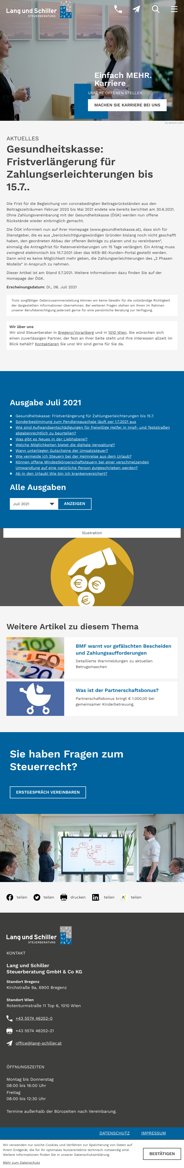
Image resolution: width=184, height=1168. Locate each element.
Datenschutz (114, 1133)
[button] (113, 9)
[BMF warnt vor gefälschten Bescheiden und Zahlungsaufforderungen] (92, 657)
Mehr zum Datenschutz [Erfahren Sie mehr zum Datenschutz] (21, 1163)
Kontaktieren (47, 344)
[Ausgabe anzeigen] (75, 504)
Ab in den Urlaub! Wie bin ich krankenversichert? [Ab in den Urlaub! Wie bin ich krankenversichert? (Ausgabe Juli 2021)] (61, 473)
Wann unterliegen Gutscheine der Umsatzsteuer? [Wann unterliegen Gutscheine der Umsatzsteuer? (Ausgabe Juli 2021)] (62, 450)
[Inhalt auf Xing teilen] (134, 897)
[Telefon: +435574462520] (34, 1018)
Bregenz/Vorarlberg (76, 332)
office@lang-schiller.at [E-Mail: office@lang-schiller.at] (39, 1043)
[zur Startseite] (39, 9)
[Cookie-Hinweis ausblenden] (162, 1154)
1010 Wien (117, 332)
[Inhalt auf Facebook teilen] (19, 897)
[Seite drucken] (76, 897)
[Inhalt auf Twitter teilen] (47, 897)
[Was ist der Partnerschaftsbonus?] (92, 698)
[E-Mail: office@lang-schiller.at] (131, 9)
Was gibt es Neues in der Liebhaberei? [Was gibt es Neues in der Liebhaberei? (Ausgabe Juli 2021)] (51, 439)
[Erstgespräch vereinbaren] (48, 792)
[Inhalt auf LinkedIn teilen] (106, 897)
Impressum (153, 1133)
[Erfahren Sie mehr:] (127, 105)
